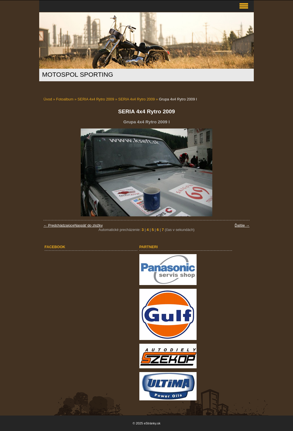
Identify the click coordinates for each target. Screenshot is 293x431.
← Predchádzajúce (58, 225)
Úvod (47, 99)
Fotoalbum (64, 99)
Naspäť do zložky (88, 225)
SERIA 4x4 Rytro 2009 (96, 99)
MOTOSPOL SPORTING (77, 74)
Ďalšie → (242, 225)
